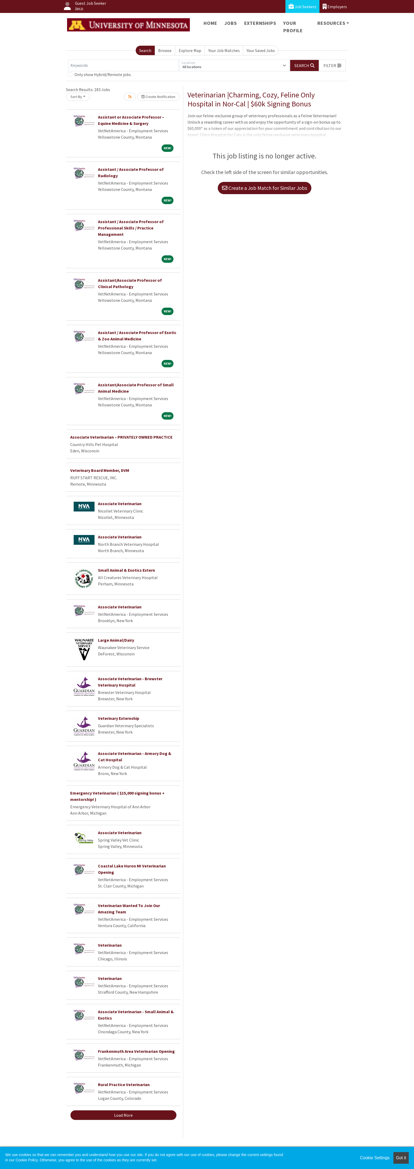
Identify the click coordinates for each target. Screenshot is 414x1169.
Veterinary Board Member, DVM (99, 470)
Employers (335, 6)
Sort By (76, 96)
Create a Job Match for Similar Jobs (264, 188)
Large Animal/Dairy (116, 640)
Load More (123, 1115)
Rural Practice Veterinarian (124, 1084)
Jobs (230, 23)
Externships (260, 23)
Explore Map (190, 50)
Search (145, 50)
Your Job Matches (224, 50)
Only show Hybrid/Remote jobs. (102, 74)
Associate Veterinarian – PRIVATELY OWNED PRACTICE (121, 437)
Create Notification (158, 96)
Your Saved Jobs (261, 50)
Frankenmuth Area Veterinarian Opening (136, 1051)
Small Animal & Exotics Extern (126, 570)
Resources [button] (331, 23)
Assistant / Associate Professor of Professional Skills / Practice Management (131, 228)
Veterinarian (110, 945)
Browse (165, 50)
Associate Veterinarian (120, 503)
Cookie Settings (374, 1158)
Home (210, 23)
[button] (332, 65)
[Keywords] (123, 65)
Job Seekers (302, 6)
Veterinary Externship (118, 718)
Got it (401, 1158)
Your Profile (293, 27)
